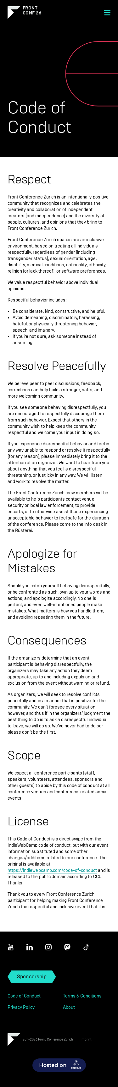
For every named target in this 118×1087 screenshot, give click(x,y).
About (69, 1007)
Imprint (86, 1039)
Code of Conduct (24, 996)
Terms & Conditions (82, 996)
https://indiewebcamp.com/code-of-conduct (52, 870)
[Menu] (107, 12)
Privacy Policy (21, 1007)
